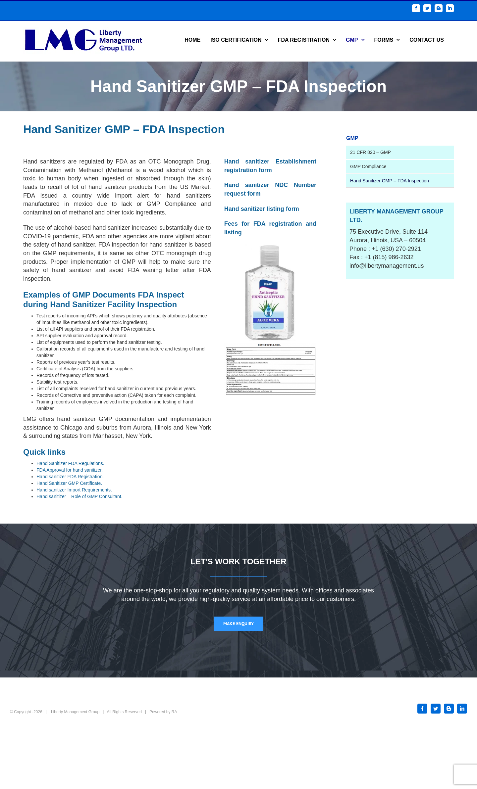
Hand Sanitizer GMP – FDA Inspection (389, 180)
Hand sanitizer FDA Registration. (70, 476)
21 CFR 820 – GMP (370, 152)
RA (174, 712)
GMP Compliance (368, 166)
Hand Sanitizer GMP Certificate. (69, 483)
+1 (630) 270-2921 (396, 249)
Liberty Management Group (75, 712)
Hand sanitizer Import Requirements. (74, 489)
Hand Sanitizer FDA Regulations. (70, 463)
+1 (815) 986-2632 (389, 257)
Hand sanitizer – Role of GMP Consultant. (79, 496)
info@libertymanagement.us (386, 265)
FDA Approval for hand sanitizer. (69, 470)
